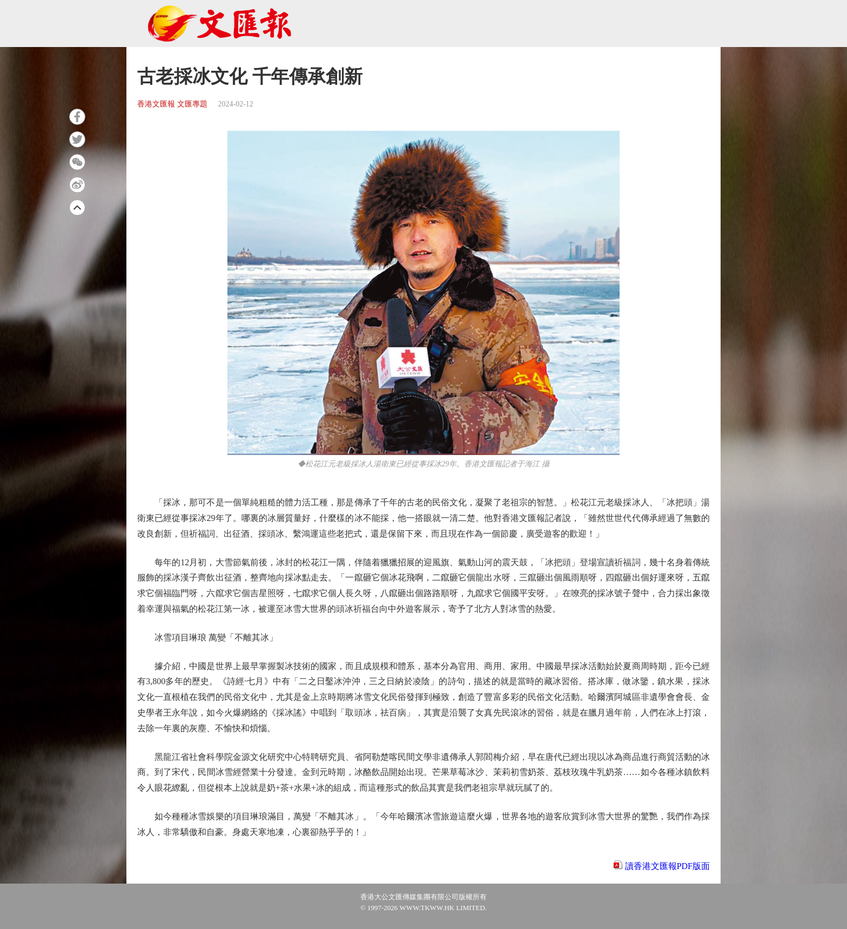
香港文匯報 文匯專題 (172, 104)
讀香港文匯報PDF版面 (667, 866)
